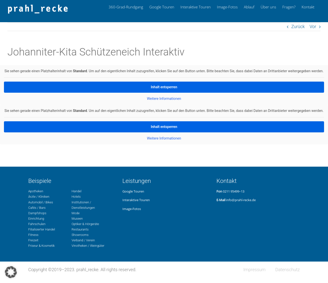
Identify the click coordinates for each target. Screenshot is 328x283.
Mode (75, 213)
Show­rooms (80, 235)
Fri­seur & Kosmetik (41, 246)
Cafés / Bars (36, 208)
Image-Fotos (131, 209)
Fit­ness (33, 235)
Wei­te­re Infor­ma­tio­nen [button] (164, 99)
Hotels (76, 196)
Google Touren (133, 191)
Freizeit (33, 240)
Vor (312, 26)
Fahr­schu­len (36, 224)
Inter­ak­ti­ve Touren (136, 200)
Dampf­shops (37, 213)
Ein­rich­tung (36, 218)
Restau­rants (80, 229)
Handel (76, 191)
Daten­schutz (287, 269)
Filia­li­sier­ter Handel (41, 229)
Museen (77, 218)
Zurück (298, 26)
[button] (11, 272)
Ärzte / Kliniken (38, 196)
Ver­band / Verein (83, 240)
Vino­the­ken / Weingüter (88, 246)
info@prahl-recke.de (241, 200)
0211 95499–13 (233, 191)
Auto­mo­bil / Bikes (40, 202)
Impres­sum (254, 269)
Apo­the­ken (35, 191)
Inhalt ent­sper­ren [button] (164, 87)
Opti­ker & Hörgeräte (85, 224)
